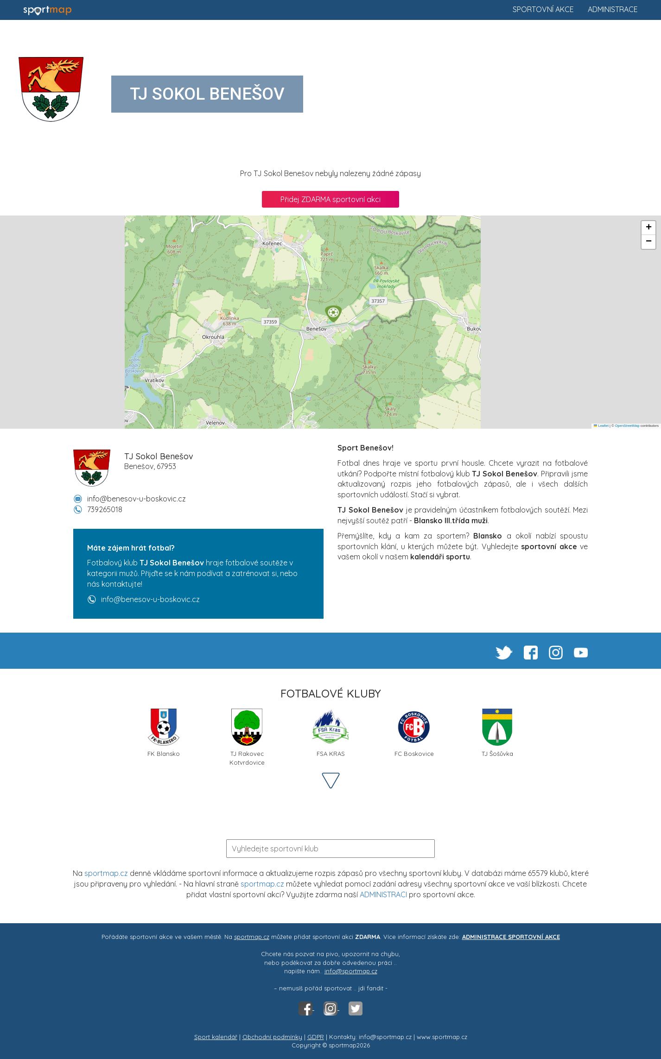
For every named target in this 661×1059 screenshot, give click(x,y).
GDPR (315, 1036)
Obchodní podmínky (272, 1036)
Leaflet (601, 426)
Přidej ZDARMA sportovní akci (330, 199)
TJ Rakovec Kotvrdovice (247, 736)
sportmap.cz (106, 873)
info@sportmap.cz (350, 971)
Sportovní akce (543, 9)
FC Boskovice (414, 733)
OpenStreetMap (627, 426)
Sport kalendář (215, 1036)
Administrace (613, 9)
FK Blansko (163, 733)
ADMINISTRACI (383, 894)
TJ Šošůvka (497, 733)
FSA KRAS (330, 733)
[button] (333, 313)
